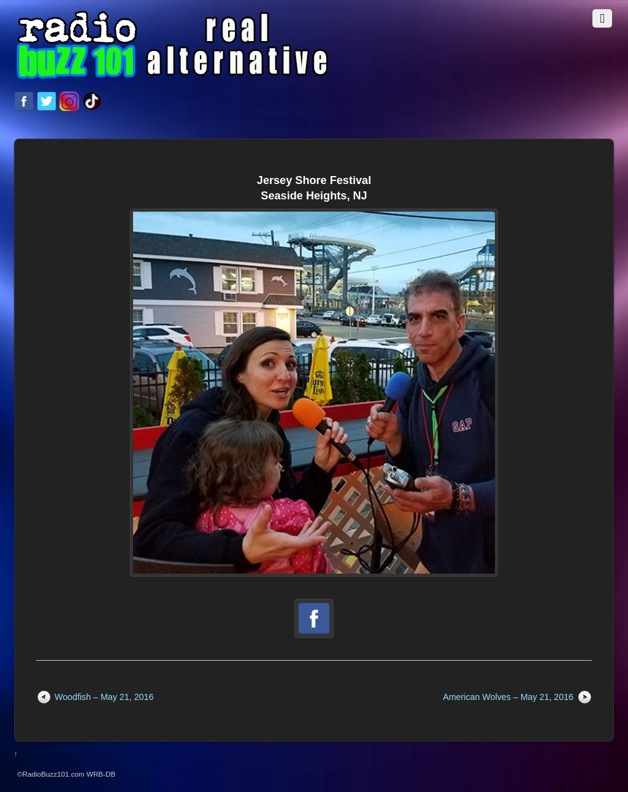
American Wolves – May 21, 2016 (508, 697)
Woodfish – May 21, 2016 (104, 697)
